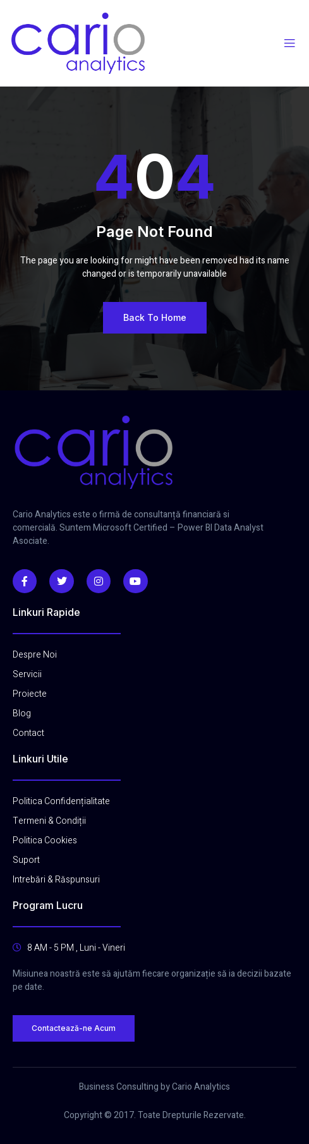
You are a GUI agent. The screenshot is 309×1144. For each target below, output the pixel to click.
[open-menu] (289, 44)
